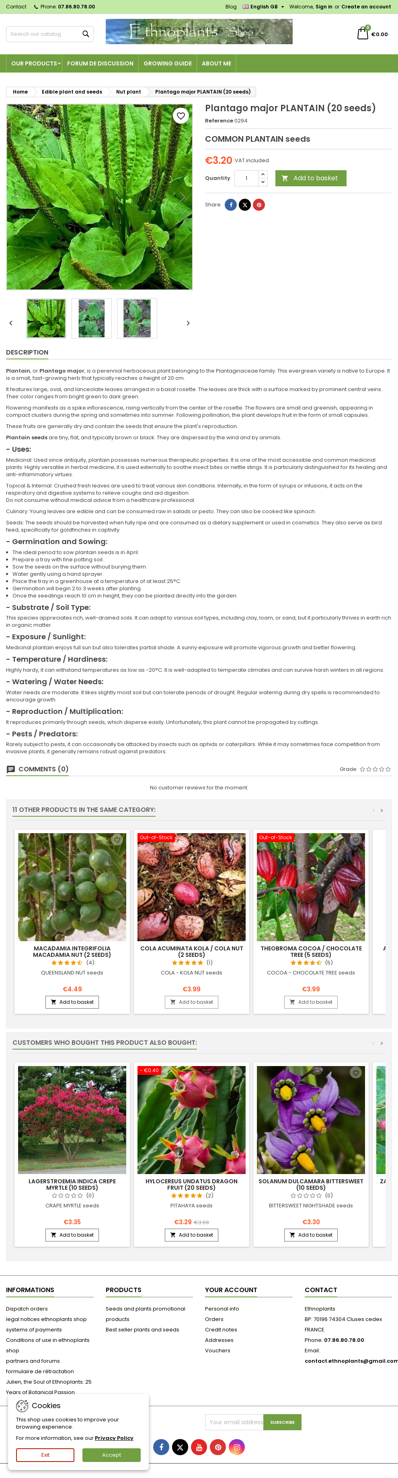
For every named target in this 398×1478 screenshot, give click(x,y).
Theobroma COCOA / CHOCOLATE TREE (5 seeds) (311, 951)
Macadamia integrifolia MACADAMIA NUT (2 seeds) (72, 951)
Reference (219, 120)
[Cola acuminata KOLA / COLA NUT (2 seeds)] (191, 838)
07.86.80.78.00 (76, 6)
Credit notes (221, 1329)
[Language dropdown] (264, 7)
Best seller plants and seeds (142, 1329)
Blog (231, 6)
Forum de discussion (100, 63)
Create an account (366, 6)
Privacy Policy (114, 1438)
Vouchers (217, 1350)
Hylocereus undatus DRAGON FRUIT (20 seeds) (192, 1184)
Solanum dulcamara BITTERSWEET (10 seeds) (310, 1184)
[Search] (50, 34)
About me (216, 63)
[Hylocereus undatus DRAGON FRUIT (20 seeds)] (191, 1071)
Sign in (324, 6)
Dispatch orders (27, 1309)
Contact (16, 6)
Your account (231, 1290)
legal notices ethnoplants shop (46, 1319)
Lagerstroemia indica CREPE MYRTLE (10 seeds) (72, 1184)
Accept (111, 1455)
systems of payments (34, 1329)
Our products (34, 63)
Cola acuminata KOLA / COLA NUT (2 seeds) (191, 951)
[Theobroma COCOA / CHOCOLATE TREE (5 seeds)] (311, 838)
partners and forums (33, 1361)
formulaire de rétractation (40, 1371)
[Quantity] (246, 178)
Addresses (219, 1340)
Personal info (222, 1309)
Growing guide (168, 63)
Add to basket (309, 178)
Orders (214, 1319)
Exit (45, 1455)
